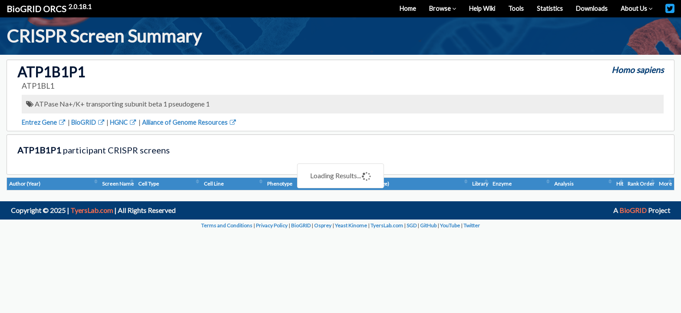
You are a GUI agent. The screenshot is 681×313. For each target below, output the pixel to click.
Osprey (322, 225)
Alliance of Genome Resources (189, 122)
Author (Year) (24, 183)
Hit (619, 183)
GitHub (428, 225)
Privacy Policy (272, 225)
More (665, 183)
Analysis (564, 183)
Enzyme (502, 183)
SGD (412, 225)
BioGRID (88, 122)
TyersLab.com (91, 210)
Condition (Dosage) (366, 183)
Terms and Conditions (226, 225)
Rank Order (641, 183)
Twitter (471, 225)
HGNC (123, 122)
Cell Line (214, 183)
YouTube (450, 225)
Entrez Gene (44, 122)
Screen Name (118, 183)
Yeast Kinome (351, 225)
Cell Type (148, 183)
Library (480, 183)
